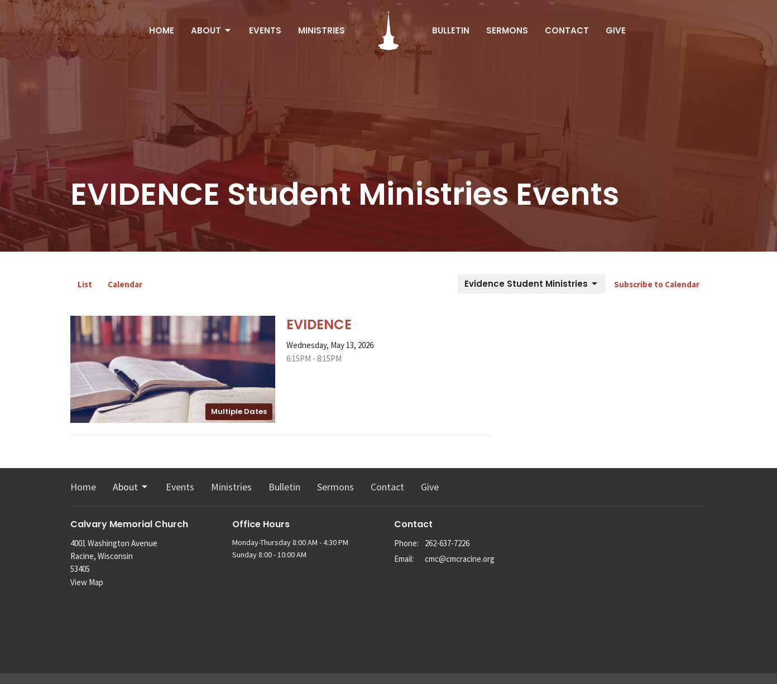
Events (265, 30)
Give (616, 30)
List (85, 284)
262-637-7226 (447, 543)
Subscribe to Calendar (656, 284)
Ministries (321, 30)
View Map (86, 582)
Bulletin (450, 30)
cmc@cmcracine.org (460, 558)
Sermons (507, 30)
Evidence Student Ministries (531, 284)
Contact (567, 30)
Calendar (125, 284)
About (211, 30)
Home (161, 30)
